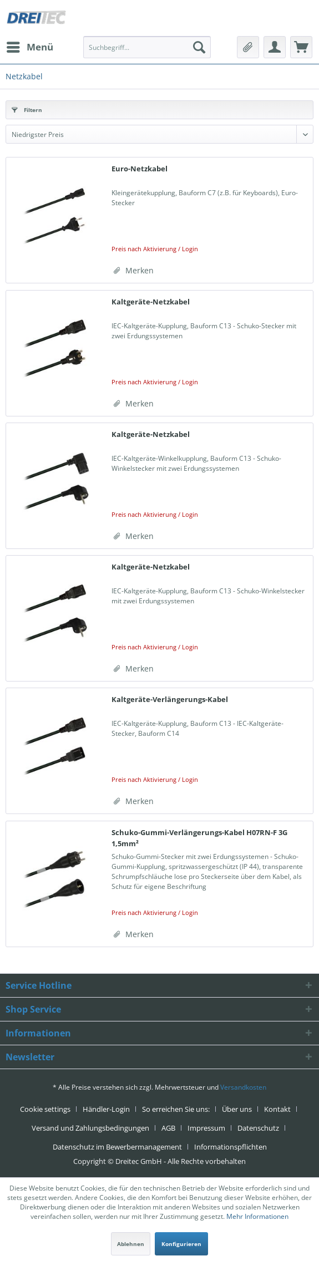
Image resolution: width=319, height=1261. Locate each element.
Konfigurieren (181, 1244)
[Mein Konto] (275, 47)
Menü (30, 45)
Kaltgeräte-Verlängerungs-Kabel (170, 699)
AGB (168, 1128)
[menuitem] (29, 47)
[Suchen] (199, 47)
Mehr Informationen (257, 1216)
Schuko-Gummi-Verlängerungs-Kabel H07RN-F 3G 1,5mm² (199, 837)
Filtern (27, 110)
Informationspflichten (230, 1147)
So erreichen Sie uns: (176, 1109)
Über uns (237, 1109)
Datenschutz (258, 1128)
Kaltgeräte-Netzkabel (151, 302)
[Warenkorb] (301, 47)
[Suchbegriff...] (147, 47)
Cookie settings (45, 1109)
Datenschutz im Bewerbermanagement (117, 1147)
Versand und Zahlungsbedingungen (90, 1128)
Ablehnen (130, 1244)
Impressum (206, 1128)
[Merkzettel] (248, 47)
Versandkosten (243, 1087)
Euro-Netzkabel (140, 169)
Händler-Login (106, 1109)
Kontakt (277, 1109)
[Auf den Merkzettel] (134, 270)
